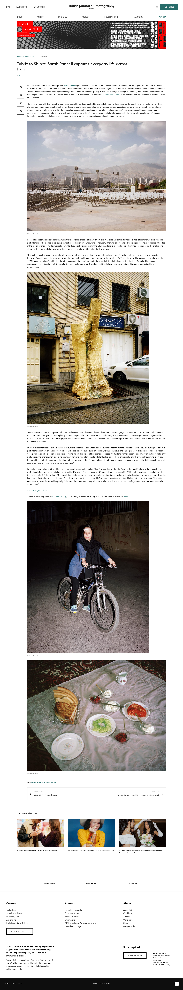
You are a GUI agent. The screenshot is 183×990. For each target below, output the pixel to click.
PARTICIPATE (21, 7)
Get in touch (11, 909)
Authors (126, 916)
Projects (85, 17)
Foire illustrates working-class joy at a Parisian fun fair (37, 850)
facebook (91, 883)
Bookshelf (62, 17)
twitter (133, 883)
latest (19, 17)
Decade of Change (73, 926)
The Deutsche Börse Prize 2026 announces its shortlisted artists (91, 850)
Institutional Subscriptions (17, 923)
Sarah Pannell (70, 85)
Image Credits (129, 926)
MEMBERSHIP (39, 7)
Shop (125, 923)
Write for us (128, 919)
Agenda (40, 17)
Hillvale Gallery (59, 496)
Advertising (11, 919)
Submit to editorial (14, 913)
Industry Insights (111, 17)
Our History (128, 913)
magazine (138, 17)
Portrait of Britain (72, 913)
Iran (43, 783)
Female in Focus (72, 916)
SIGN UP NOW (135, 955)
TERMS (7, 984)
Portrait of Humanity (73, 909)
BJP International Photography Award (81, 923)
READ (8, 7)
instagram (50, 883)
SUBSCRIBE (169, 7)
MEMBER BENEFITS (20, 931)
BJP (20, 75)
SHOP (20, 984)
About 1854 (128, 909)
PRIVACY (13, 984)
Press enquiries (12, 916)
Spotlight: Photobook (25, 57)
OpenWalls (70, 919)
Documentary (36, 783)
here (126, 496)
